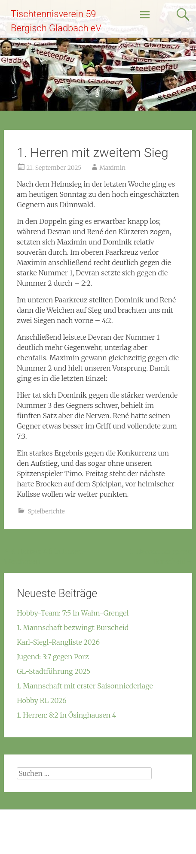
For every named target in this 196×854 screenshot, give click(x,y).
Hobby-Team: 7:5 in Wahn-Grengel (73, 613)
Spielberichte (46, 511)
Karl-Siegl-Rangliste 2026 (58, 642)
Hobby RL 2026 (41, 700)
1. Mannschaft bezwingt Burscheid (73, 627)
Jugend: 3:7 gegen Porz (53, 656)
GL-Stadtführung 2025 (53, 671)
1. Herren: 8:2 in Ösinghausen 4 (66, 715)
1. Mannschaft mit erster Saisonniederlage (85, 686)
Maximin (112, 168)
